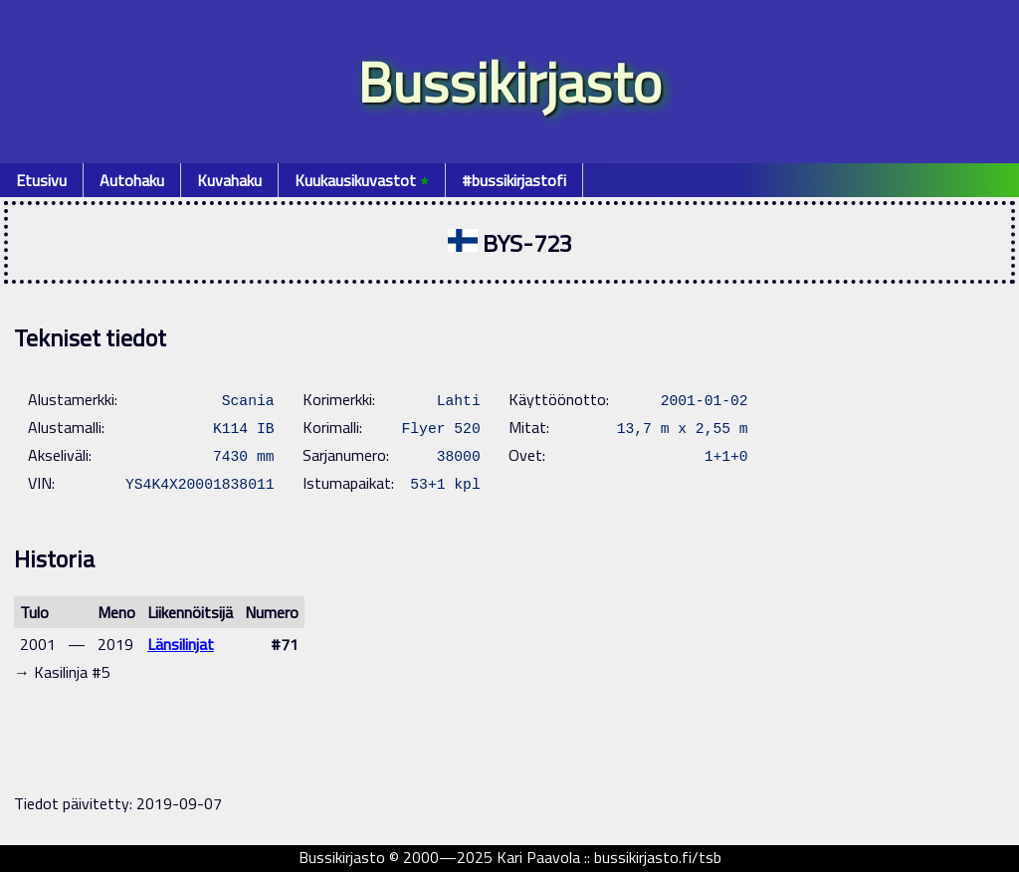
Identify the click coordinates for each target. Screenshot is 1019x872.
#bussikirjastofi (514, 180)
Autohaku (132, 180)
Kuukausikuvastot (362, 180)
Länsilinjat (180, 644)
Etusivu (41, 180)
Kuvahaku (229, 180)
